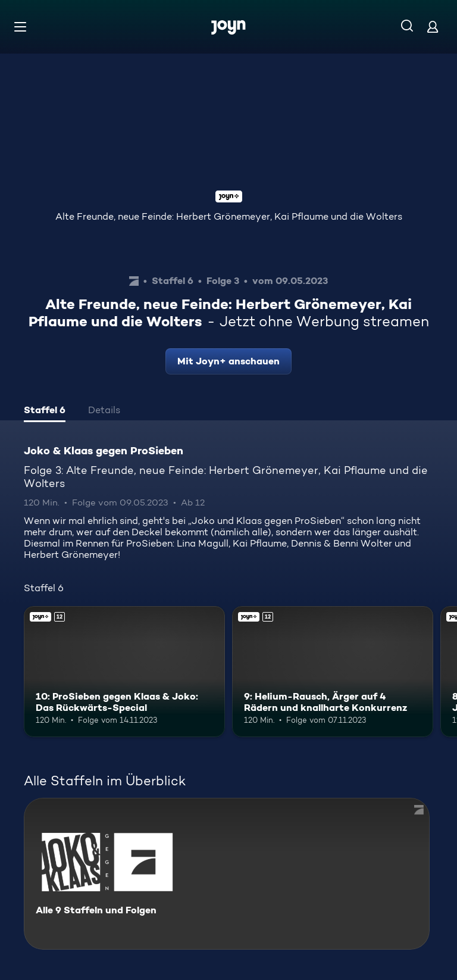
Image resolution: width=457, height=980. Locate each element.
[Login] (432, 26)
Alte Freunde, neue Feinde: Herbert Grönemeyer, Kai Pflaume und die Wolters (228, 216)
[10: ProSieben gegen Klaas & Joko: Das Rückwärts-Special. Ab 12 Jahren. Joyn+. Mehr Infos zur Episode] (124, 671)
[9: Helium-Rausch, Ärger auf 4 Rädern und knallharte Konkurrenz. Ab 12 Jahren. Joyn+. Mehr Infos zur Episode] (332, 671)
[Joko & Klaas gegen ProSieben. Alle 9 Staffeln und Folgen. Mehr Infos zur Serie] (227, 874)
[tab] (44, 411)
